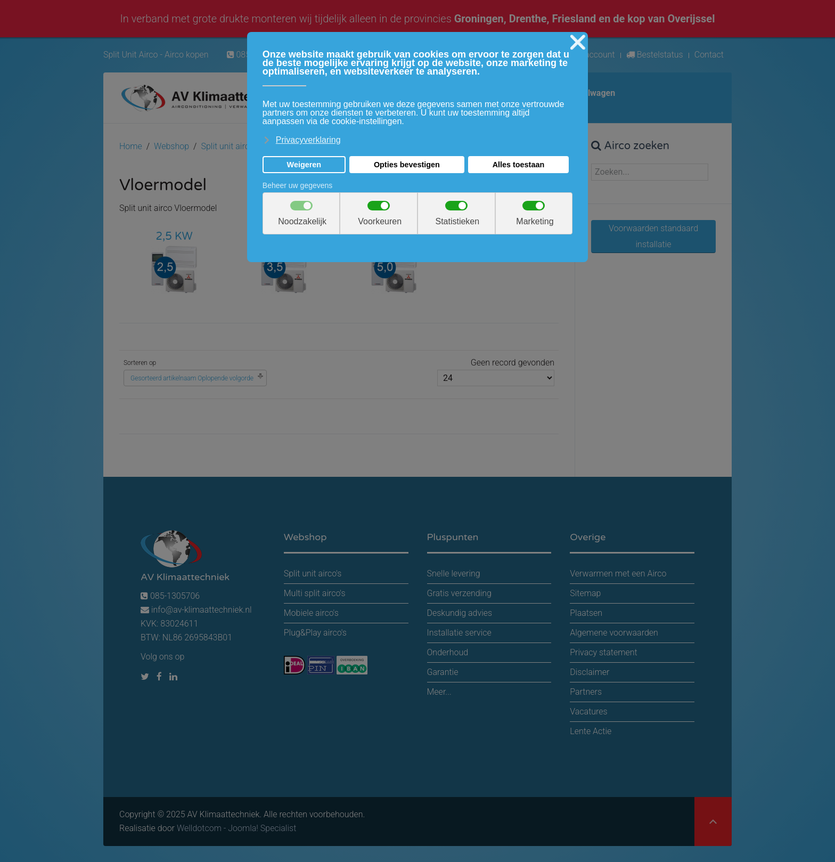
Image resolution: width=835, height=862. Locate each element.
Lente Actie (590, 731)
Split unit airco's (230, 146)
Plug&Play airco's (315, 633)
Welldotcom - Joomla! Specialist (236, 828)
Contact (709, 55)
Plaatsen (586, 613)
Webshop (171, 146)
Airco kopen (187, 55)
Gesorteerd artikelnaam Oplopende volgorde (191, 378)
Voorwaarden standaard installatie (653, 236)
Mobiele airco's (311, 613)
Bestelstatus (654, 55)
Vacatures (588, 711)
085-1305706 (170, 596)
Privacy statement (603, 652)
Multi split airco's (315, 593)
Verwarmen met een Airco (618, 573)
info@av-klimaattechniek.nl (201, 610)
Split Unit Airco (130, 55)
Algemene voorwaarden (614, 633)
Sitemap (585, 593)
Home (130, 146)
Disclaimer (589, 672)
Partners (586, 692)
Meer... (439, 692)
